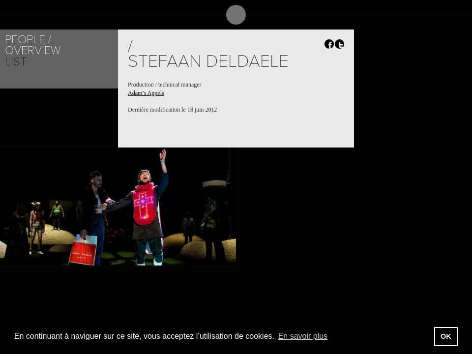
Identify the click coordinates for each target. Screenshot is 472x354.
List (16, 62)
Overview (32, 50)
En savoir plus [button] (303, 336)
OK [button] (446, 336)
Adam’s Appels (146, 92)
